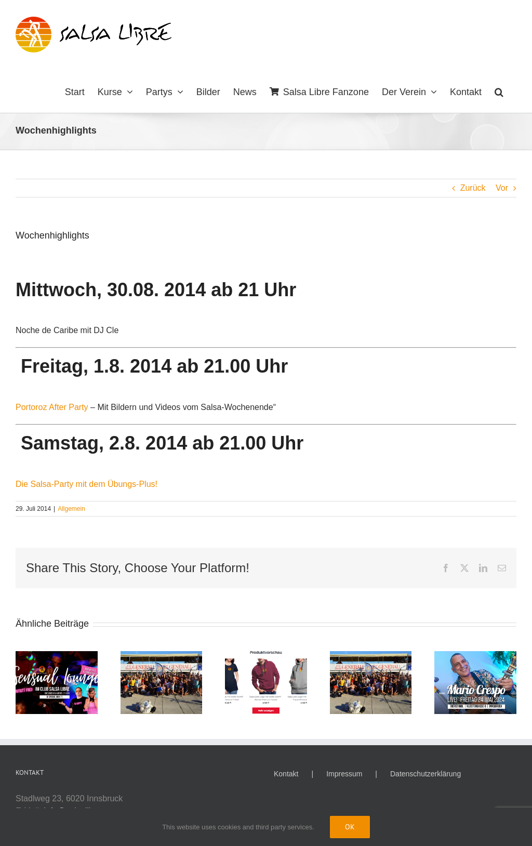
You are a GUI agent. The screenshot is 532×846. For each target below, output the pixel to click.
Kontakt (286, 774)
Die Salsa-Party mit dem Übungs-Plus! (86, 484)
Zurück (473, 187)
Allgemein (71, 508)
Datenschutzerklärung (425, 774)
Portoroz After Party (52, 407)
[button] (499, 91)
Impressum (344, 774)
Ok (350, 826)
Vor (502, 187)
